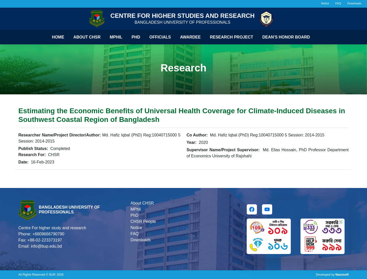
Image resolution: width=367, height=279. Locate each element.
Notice (325, 3)
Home (58, 37)
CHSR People (143, 221)
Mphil (116, 37)
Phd (136, 37)
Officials (160, 37)
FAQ (338, 3)
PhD (134, 215)
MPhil (135, 209)
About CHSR (87, 37)
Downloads (354, 3)
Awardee (190, 37)
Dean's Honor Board (286, 37)
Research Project (231, 37)
